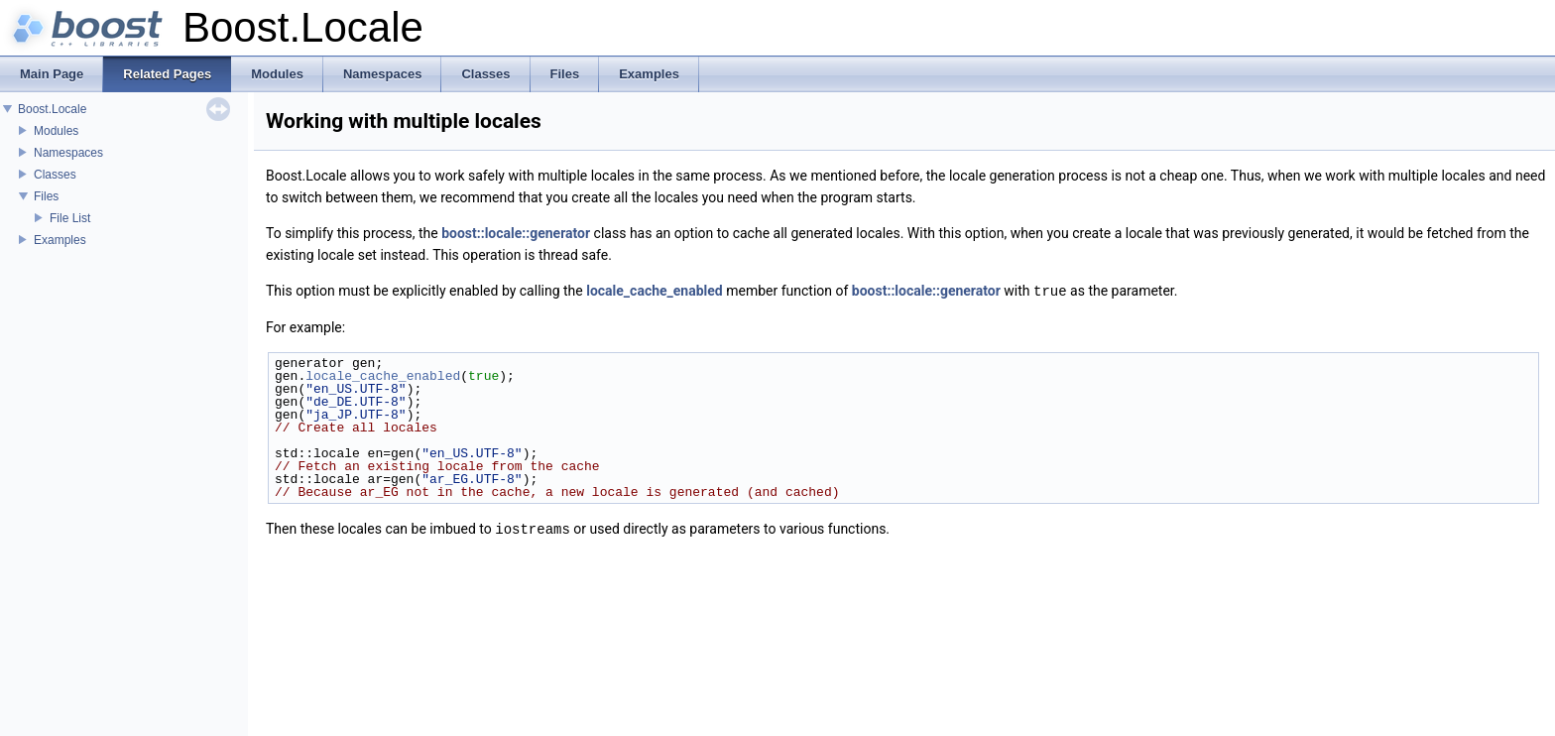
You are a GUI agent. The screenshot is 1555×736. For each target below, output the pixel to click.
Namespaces (68, 153)
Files (46, 196)
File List (70, 218)
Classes (55, 175)
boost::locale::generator (515, 233)
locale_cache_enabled (654, 291)
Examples (60, 240)
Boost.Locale (52, 109)
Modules (56, 131)
